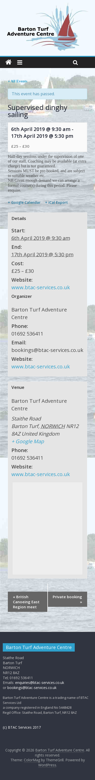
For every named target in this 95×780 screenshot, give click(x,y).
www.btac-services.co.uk (40, 287)
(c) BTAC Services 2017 (22, 727)
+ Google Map (27, 441)
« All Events (17, 81)
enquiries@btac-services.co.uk (39, 682)
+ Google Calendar (24, 202)
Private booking (67, 599)
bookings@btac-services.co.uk (31, 687)
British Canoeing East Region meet (26, 601)
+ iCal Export (56, 202)
